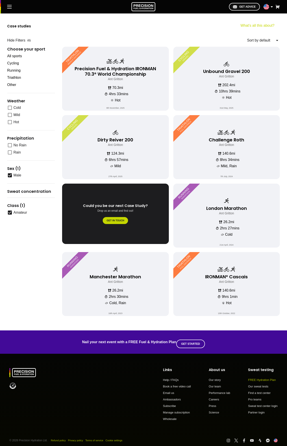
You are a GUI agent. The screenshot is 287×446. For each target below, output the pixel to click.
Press (212, 402)
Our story (215, 376)
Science (214, 408)
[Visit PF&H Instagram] (230, 437)
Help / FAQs (171, 376)
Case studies (25, 25)
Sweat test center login (263, 402)
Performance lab (219, 389)
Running (14, 70)
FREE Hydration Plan (262, 376)
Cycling (13, 63)
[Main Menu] (9, 6)
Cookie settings (119, 436)
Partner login (256, 408)
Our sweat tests (258, 382)
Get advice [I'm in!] (244, 6)
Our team (215, 382)
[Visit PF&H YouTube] (254, 437)
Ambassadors (172, 396)
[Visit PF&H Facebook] (246, 437)
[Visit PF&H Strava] (262, 437)
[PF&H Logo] (143, 6)
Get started (192, 340)
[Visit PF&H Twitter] (238, 437)
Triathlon (14, 77)
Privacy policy (77, 436)
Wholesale (170, 415)
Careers (214, 396)
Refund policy (59, 436)
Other (11, 85)
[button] (277, 6)
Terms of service (98, 436)
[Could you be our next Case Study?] (115, 216)
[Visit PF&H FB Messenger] (270, 437)
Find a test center (259, 389)
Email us (168, 389)
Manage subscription (176, 409)
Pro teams (254, 396)
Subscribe (169, 402)
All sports (14, 56)
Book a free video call (177, 382)
